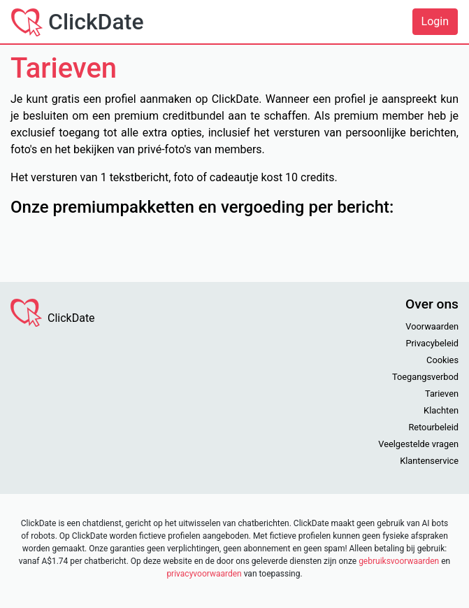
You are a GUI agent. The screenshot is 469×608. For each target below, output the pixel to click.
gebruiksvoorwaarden (399, 561)
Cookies (442, 360)
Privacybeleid (432, 343)
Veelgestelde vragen (418, 444)
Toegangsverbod (425, 377)
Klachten (441, 410)
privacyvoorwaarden (203, 574)
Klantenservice (429, 460)
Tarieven (442, 393)
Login (435, 21)
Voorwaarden (432, 326)
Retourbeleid (433, 427)
